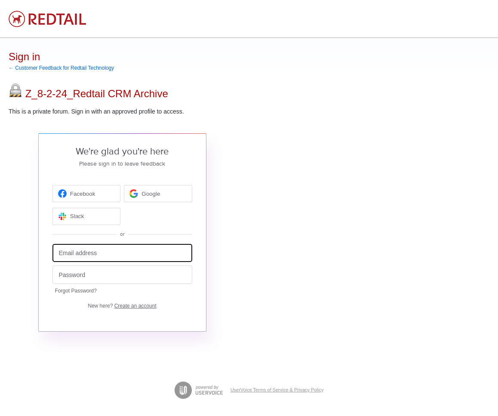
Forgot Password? (76, 291)
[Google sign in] (158, 193)
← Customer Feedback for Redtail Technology (61, 68)
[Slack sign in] (86, 216)
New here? (122, 306)
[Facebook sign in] (86, 193)
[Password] (122, 274)
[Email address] (122, 253)
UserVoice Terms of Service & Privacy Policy (277, 389)
